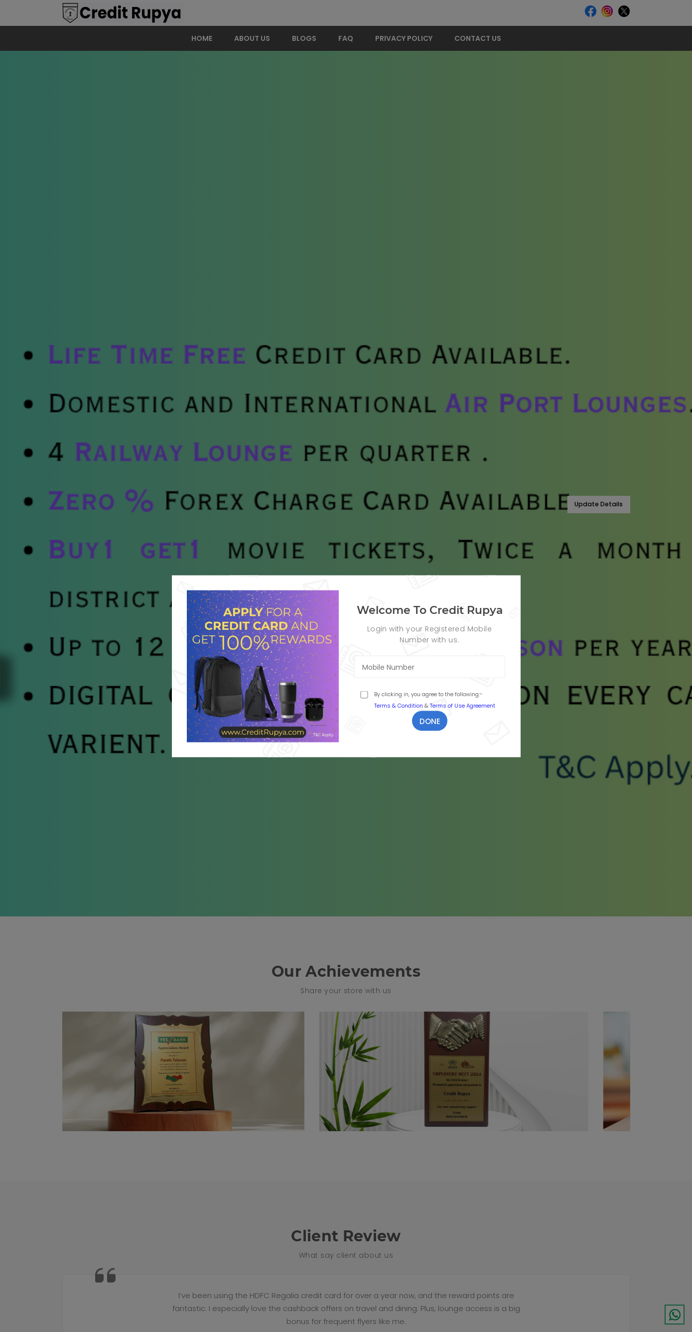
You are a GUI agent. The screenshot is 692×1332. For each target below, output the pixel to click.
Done (429, 721)
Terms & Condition (398, 705)
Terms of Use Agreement (462, 705)
